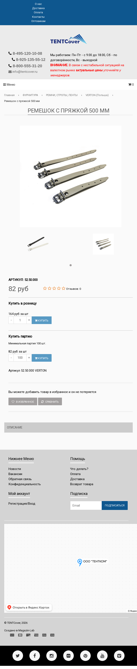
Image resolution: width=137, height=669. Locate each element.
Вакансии (15, 474)
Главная (9, 95)
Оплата (38, 12)
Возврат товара (81, 484)
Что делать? (79, 469)
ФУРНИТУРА (30, 95)
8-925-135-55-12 (30, 59)
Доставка (38, 8)
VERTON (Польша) (97, 95)
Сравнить (50, 401)
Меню (9, 85)
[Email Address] (86, 505)
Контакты (38, 16)
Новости (14, 469)
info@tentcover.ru (24, 72)
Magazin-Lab (26, 630)
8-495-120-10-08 (27, 53)
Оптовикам (38, 21)
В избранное (23, 401)
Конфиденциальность (24, 484)
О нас (38, 3)
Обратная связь (20, 479)
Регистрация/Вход (21, 504)
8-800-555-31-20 (27, 66)
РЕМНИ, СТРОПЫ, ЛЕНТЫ (62, 95)
